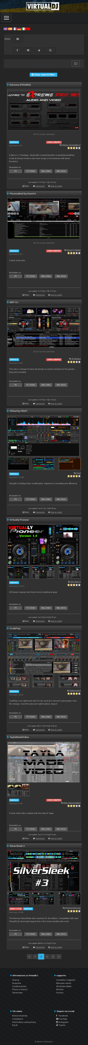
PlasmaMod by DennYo (23, 193)
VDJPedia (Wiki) (63, 986)
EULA (15, 1025)
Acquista (16, 983)
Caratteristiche (19, 986)
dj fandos (76, 359)
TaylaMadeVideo (19, 737)
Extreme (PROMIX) (20, 84)
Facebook (62, 1015)
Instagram (62, 1022)
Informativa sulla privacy (24, 1022)
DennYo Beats (74, 250)
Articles (59, 989)
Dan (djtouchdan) (72, 803)
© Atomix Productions (44, 1042)
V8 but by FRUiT (18, 410)
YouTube (61, 1019)
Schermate (17, 992)
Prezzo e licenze (19, 989)
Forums (59, 992)
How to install (56, 186)
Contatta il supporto (65, 980)
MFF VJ (14, 302)
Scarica (15, 980)
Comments (40, 186)
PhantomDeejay (73, 908)
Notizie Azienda (19, 1015)
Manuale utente (63, 983)
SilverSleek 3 (17, 845)
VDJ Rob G (76, 582)
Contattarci (17, 1019)
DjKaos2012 (75, 691)
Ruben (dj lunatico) (71, 145)
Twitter (60, 1025)
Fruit (78, 473)
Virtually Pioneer (19, 519)
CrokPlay (15, 628)
